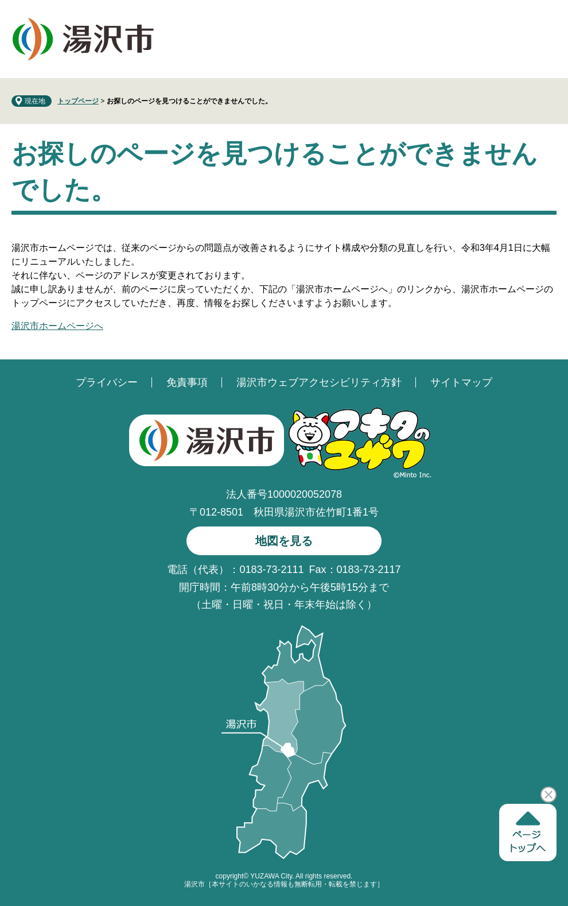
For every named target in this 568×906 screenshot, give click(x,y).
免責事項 (187, 382)
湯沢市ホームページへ (57, 326)
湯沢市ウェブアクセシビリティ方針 (319, 382)
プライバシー (107, 382)
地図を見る (284, 541)
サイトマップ (461, 382)
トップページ (78, 101)
